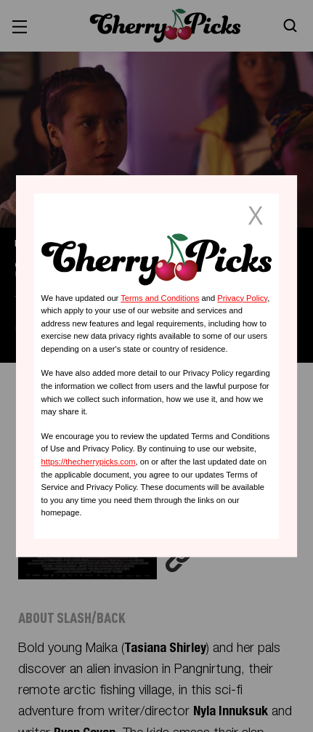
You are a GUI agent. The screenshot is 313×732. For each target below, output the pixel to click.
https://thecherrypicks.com (88, 461)
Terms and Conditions (160, 298)
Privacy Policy (242, 298)
